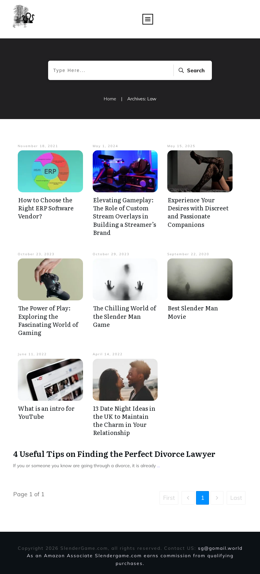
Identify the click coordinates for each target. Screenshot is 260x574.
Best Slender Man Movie (193, 312)
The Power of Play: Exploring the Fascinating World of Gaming (48, 320)
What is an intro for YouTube (46, 412)
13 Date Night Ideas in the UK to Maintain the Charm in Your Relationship (124, 420)
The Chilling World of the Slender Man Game (124, 316)
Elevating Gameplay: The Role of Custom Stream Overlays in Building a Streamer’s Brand (124, 216)
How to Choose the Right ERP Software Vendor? (46, 208)
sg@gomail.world (220, 548)
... (158, 465)
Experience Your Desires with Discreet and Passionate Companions (198, 212)
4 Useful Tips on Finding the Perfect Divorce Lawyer (114, 453)
